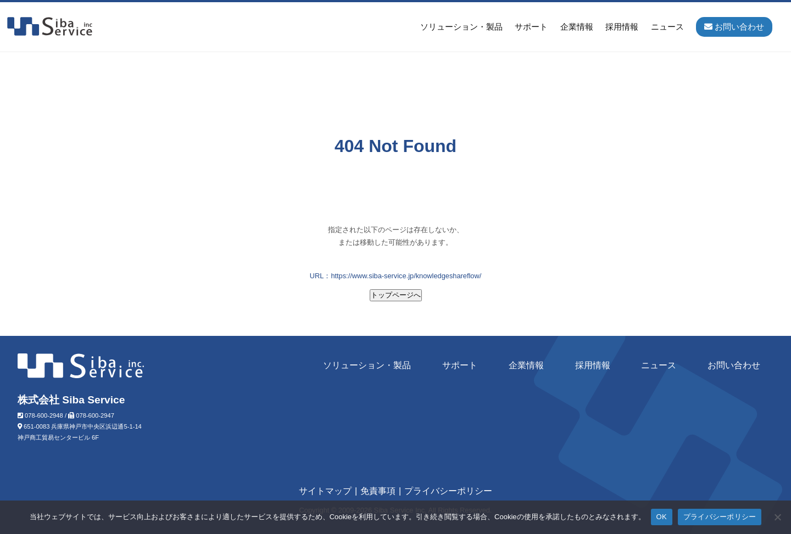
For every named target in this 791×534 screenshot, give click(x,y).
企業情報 (576, 26)
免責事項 (378, 491)
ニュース (667, 26)
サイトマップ (325, 491)
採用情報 (621, 26)
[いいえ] (777, 516)
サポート (531, 26)
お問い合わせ (734, 365)
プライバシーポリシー (448, 491)
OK (661, 517)
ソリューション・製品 (461, 26)
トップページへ (396, 295)
